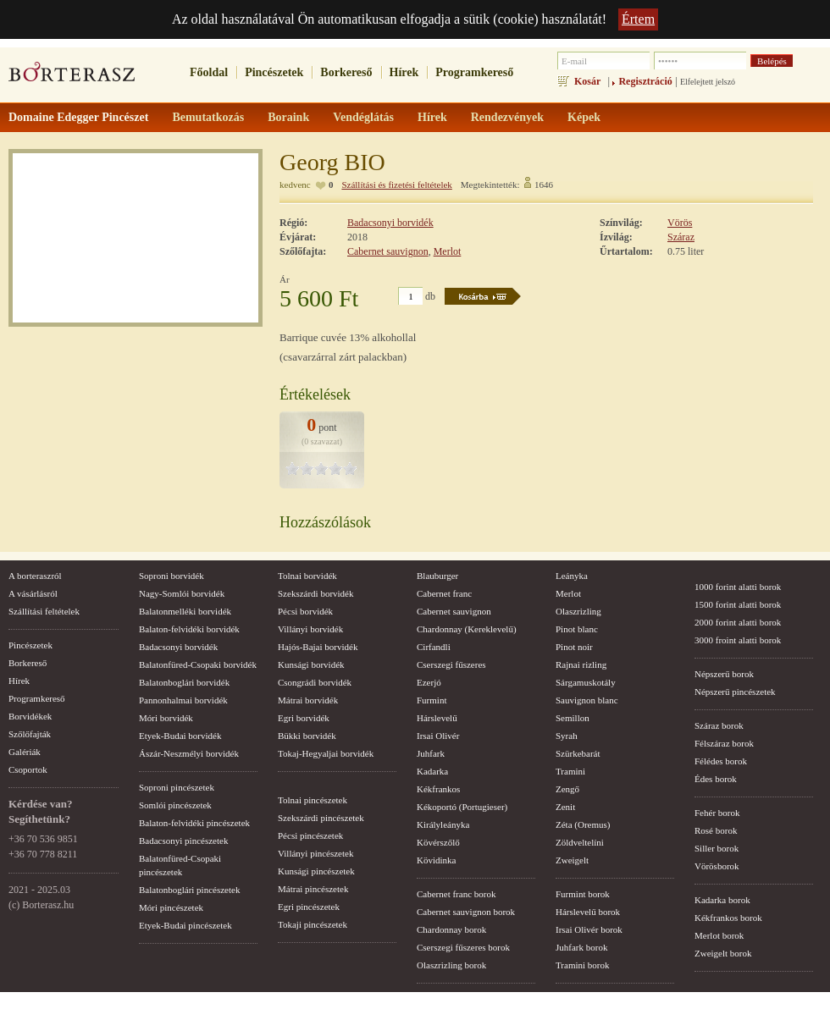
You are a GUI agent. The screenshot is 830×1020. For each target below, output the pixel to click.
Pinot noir (574, 647)
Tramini (570, 771)
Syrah (567, 736)
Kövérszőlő (438, 842)
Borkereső (346, 72)
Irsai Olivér (438, 736)
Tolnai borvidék (307, 576)
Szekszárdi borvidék (316, 593)
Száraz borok (719, 725)
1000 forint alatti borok (737, 587)
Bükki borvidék (307, 736)
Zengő (567, 789)
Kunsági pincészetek (316, 871)
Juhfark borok (581, 947)
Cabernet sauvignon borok (466, 912)
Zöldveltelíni (580, 842)
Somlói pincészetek (175, 805)
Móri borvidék (166, 718)
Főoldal (209, 72)
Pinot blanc (577, 629)
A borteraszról (35, 576)
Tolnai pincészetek (312, 800)
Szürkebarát (578, 753)
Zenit (565, 807)
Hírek (404, 72)
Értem (638, 19)
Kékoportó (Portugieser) (462, 807)
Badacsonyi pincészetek (183, 840)
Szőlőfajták (29, 734)
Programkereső (474, 72)
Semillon (572, 718)
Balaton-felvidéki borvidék (189, 629)
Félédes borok (720, 761)
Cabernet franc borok (456, 894)
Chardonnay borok (451, 929)
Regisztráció (645, 81)
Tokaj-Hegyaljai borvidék (326, 753)
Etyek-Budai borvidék (180, 736)
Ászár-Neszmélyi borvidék (189, 753)
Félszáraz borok (724, 743)
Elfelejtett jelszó (707, 81)
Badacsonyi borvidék (390, 223)
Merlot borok (719, 935)
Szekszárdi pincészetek (321, 818)
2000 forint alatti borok (737, 622)
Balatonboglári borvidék (184, 682)
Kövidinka (436, 860)
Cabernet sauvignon (388, 251)
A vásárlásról (33, 593)
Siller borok (716, 848)
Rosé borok (715, 830)
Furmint (431, 700)
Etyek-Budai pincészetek (185, 925)
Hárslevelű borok (588, 912)
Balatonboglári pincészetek (189, 890)
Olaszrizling (578, 611)
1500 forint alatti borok (737, 604)
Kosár (587, 81)
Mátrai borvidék (308, 700)
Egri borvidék (303, 718)
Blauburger (437, 576)
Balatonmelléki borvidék (185, 611)
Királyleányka (443, 824)
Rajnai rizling (581, 664)
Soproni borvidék (171, 576)
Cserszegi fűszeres (451, 664)
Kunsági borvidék (311, 664)
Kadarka (432, 771)
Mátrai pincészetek (313, 889)
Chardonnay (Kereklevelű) (467, 629)
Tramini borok (582, 965)
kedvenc (295, 184)
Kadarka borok (722, 900)
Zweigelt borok (723, 953)
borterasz (72, 77)
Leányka (572, 576)
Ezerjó (429, 682)
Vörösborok (716, 866)
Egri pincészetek (309, 906)
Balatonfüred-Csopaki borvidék (198, 664)
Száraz (680, 237)
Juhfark (431, 753)
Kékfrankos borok (728, 917)
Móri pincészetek (171, 907)
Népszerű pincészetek (735, 691)
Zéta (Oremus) (583, 824)
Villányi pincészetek (315, 853)
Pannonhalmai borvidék (183, 700)
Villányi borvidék (310, 629)
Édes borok (715, 779)
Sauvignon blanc (587, 700)
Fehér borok (716, 813)
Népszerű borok (724, 674)
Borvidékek (30, 716)
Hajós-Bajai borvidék (317, 647)
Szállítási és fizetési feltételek (396, 184)
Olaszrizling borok (451, 965)
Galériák (24, 752)
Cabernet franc (444, 593)
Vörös (679, 223)
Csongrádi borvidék (314, 682)
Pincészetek (274, 72)
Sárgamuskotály (586, 682)
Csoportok (27, 769)
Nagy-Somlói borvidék (181, 593)
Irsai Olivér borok (589, 929)
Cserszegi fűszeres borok (463, 947)
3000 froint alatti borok (737, 640)
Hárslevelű (437, 718)
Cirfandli (434, 647)
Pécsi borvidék (305, 611)
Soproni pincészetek (176, 787)
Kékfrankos (438, 789)
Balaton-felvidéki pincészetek (194, 823)
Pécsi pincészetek (310, 835)
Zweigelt (572, 860)
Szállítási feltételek (44, 611)
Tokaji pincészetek (312, 924)
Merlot (448, 251)
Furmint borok (583, 894)
